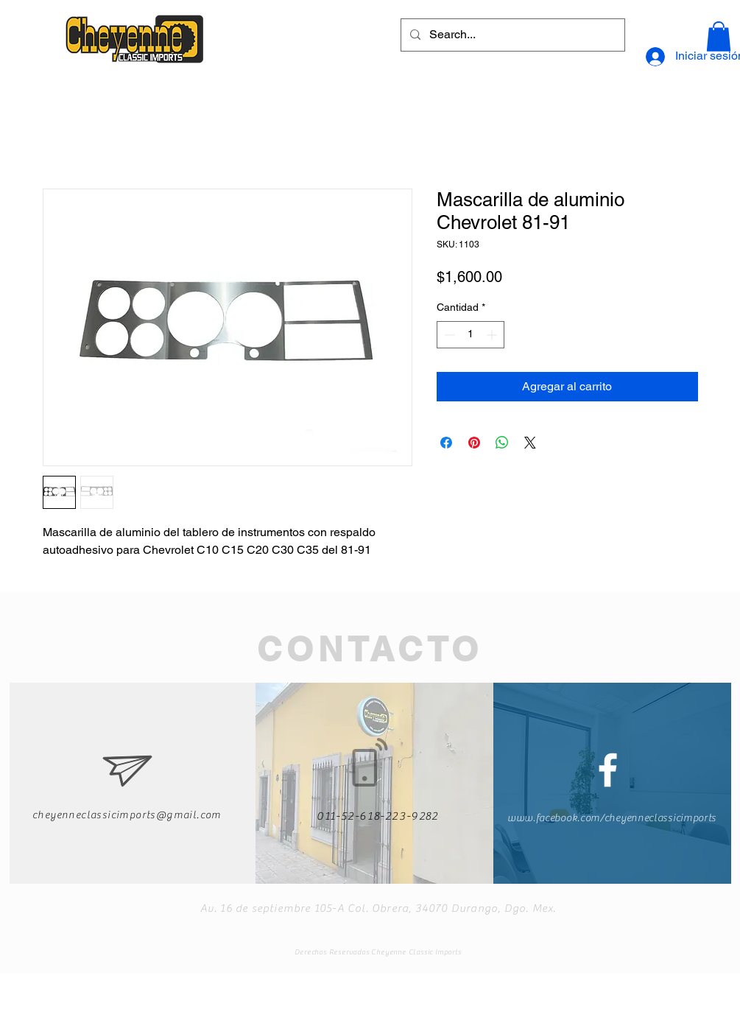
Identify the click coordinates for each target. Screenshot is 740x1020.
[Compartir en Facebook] (446, 442)
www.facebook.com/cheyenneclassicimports (611, 818)
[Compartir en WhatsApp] (502, 442)
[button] (718, 36)
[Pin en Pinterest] (474, 442)
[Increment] (493, 335)
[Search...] (511, 35)
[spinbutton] (470, 335)
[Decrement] (448, 335)
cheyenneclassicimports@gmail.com (127, 815)
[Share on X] (530, 442)
